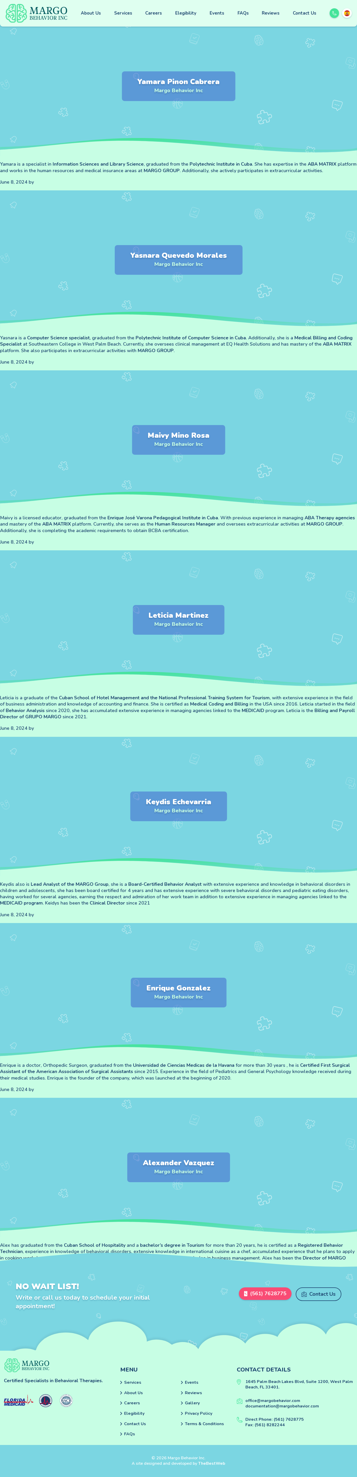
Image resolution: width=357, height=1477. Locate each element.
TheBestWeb (211, 1463)
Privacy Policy (198, 1413)
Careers (153, 13)
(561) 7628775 (264, 1294)
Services (123, 13)
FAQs (243, 13)
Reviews (271, 13)
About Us (91, 13)
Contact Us (304, 13)
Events (217, 13)
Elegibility (185, 13)
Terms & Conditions (204, 1424)
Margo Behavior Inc (178, 90)
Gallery (192, 1403)
